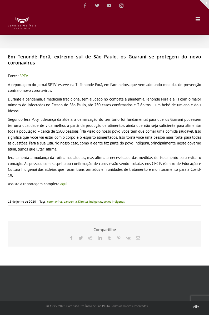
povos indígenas (114, 201)
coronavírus (54, 201)
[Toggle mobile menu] (198, 19)
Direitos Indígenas (90, 201)
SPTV (23, 75)
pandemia (70, 201)
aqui (63, 183)
